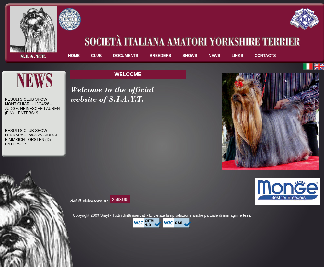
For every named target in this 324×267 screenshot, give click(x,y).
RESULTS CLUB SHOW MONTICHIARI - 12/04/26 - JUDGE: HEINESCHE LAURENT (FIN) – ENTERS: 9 (33, 107)
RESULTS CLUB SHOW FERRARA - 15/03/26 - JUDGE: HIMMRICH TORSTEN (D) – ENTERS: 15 (32, 138)
